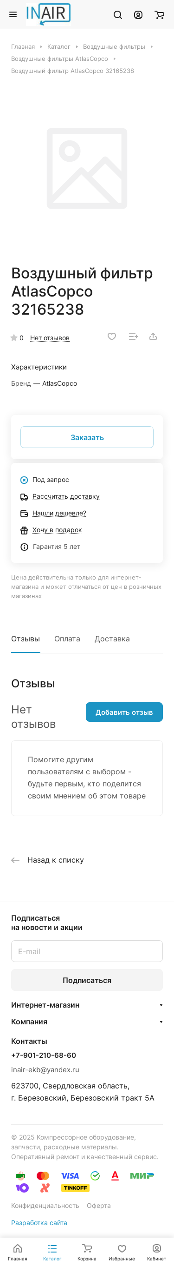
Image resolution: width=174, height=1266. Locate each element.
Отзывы (25, 638)
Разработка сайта (39, 1222)
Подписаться (87, 980)
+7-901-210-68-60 (43, 1055)
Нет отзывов (50, 338)
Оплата (67, 638)
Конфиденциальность (45, 1205)
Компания (29, 1021)
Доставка (112, 638)
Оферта (99, 1205)
